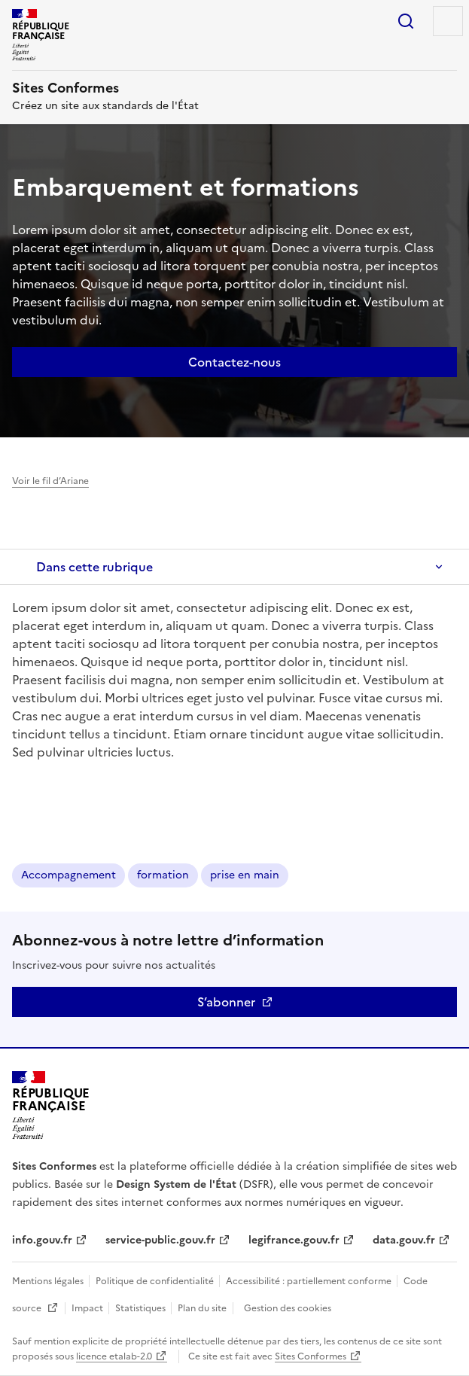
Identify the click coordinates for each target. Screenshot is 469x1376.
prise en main (244, 875)
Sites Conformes (310, 1356)
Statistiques (141, 1308)
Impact (88, 1308)
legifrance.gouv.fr (294, 1240)
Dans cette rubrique (94, 567)
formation (163, 875)
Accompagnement (68, 875)
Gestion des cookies (287, 1308)
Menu (448, 21)
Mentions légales (49, 1281)
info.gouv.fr (42, 1240)
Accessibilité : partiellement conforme (310, 1281)
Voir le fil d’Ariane (50, 481)
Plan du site (202, 1308)
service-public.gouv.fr (160, 1240)
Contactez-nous (234, 362)
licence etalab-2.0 (114, 1356)
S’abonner (226, 1002)
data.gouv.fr (404, 1240)
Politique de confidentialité (156, 1281)
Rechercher (406, 21)
